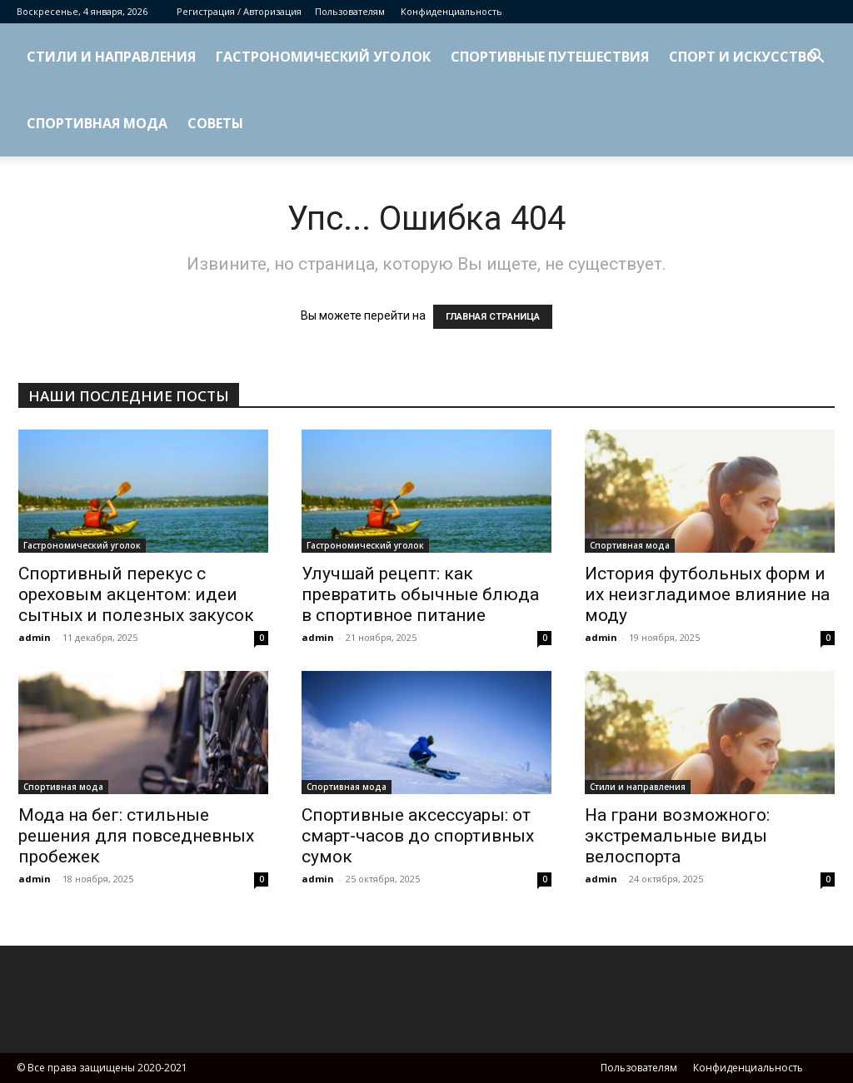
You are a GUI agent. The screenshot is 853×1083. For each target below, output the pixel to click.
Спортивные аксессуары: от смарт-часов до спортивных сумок (418, 836)
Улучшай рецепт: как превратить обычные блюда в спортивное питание (420, 594)
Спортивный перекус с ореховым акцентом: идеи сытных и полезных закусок (136, 594)
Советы (215, 123)
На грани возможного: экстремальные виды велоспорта (677, 836)
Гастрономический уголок (323, 56)
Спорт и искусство (743, 56)
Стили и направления (111, 56)
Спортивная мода (97, 123)
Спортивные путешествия (550, 56)
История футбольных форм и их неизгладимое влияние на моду (707, 594)
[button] (816, 58)
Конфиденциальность (451, 11)
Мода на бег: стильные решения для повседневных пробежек (136, 836)
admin (34, 637)
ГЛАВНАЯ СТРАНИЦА (493, 316)
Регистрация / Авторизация (239, 11)
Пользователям (350, 11)
